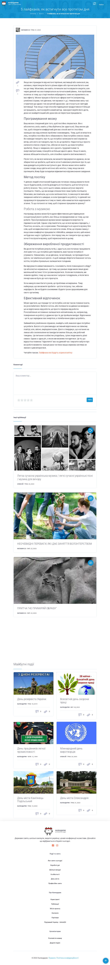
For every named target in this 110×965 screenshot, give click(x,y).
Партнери (55, 918)
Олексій (20, 484)
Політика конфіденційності (67, 958)
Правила (52, 958)
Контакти (55, 913)
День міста (55, 879)
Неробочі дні (55, 865)
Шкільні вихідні (55, 870)
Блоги (41, 14)
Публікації (55, 904)
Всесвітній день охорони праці (74, 701)
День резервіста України (31, 699)
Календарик (22, 704)
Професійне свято (55, 883)
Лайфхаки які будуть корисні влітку (55, 352)
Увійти (101, 5)
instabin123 (25, 30)
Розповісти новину (55, 938)
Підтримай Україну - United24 (55, 922)
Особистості (55, 874)
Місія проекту (55, 909)
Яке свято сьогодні (55, 861)
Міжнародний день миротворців (71, 750)
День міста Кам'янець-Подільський (30, 800)
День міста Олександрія (74, 798)
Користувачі (55, 899)
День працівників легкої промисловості (31, 750)
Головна (33, 14)
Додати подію (55, 943)
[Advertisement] (55, 642)
